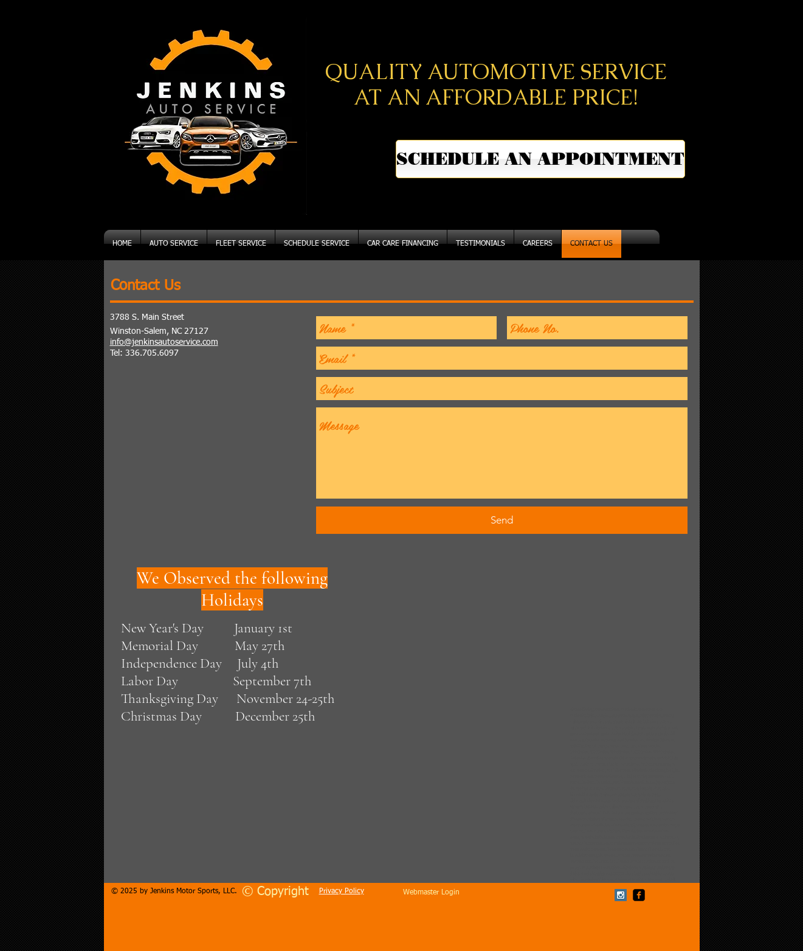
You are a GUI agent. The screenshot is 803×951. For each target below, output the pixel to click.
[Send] (502, 520)
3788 (119, 317)
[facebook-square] (639, 895)
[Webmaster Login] (431, 893)
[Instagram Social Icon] (621, 895)
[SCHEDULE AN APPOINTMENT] (540, 159)
